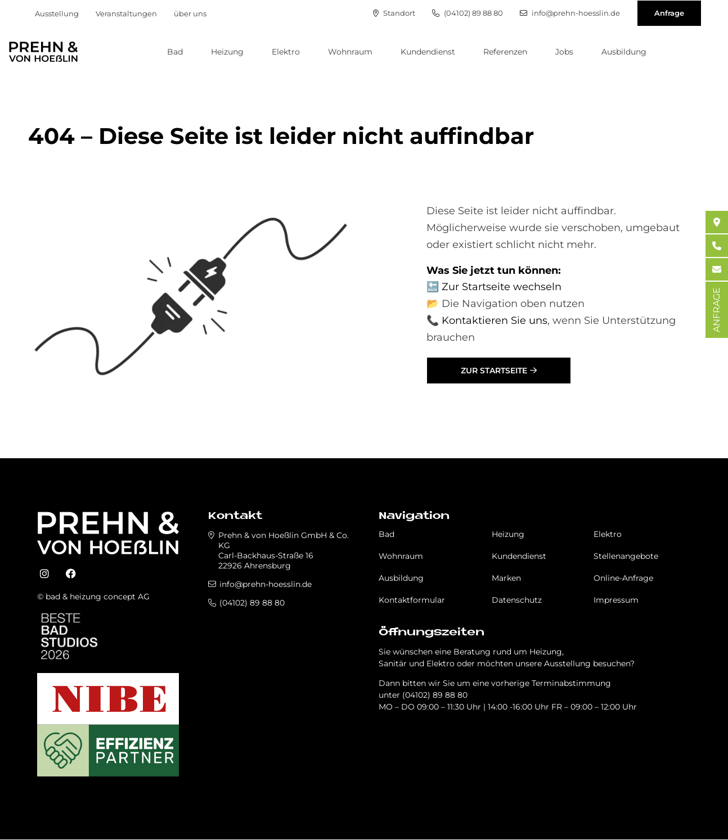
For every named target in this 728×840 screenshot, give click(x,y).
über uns (190, 13)
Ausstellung (57, 13)
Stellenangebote (626, 556)
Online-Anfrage (623, 578)
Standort (394, 13)
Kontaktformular (412, 600)
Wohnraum (350, 52)
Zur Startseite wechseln (501, 287)
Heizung (227, 52)
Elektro (286, 52)
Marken (506, 578)
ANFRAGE (716, 309)
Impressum (616, 600)
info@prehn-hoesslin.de (570, 13)
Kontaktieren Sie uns (494, 320)
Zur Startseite (494, 370)
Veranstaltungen (126, 13)
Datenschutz (517, 600)
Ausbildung (623, 52)
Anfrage (669, 12)
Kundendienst (428, 52)
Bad (175, 52)
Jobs (564, 52)
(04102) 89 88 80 (467, 13)
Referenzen (505, 52)
